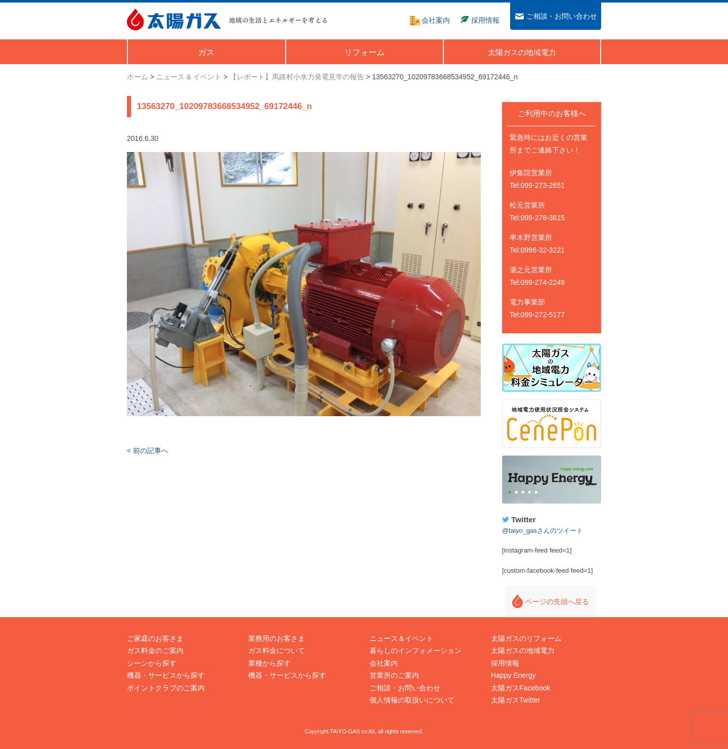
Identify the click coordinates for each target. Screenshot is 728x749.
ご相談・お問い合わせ (405, 688)
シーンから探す (151, 663)
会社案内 (384, 663)
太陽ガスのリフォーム (526, 638)
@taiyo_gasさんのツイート (542, 530)
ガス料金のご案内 (155, 650)
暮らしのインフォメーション (416, 650)
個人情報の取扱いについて (412, 700)
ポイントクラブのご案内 (166, 688)
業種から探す (269, 663)
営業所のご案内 (394, 675)
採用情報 (505, 663)
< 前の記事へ (147, 450)
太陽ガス (174, 19)
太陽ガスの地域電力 (523, 650)
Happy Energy (551, 480)
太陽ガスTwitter (515, 700)
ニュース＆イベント (401, 638)
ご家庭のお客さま (155, 638)
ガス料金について (276, 650)
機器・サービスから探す (166, 675)
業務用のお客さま (276, 638)
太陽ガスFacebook (520, 688)
